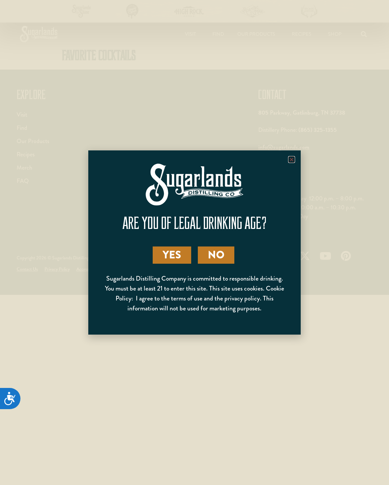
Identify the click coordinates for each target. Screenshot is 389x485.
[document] (194, 242)
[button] (291, 159)
